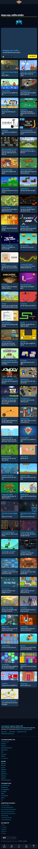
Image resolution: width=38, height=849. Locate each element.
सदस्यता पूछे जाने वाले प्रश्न (6, 748)
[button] (3, 56)
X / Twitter (4, 827)
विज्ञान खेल (3, 776)
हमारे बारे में (3, 744)
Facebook (3, 831)
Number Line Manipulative (7, 811)
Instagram (4, 829)
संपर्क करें (3, 756)
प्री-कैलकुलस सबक (5, 789)
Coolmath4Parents (6, 819)
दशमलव (3, 798)
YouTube (3, 833)
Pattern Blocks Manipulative (8, 813)
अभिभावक (3, 746)
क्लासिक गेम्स (4, 774)
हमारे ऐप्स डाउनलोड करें (6, 780)
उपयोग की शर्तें (12, 732)
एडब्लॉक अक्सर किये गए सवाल (7, 733)
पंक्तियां (2, 793)
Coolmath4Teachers (6, 817)
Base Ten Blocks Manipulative (8, 809)
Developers (4, 754)
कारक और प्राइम (4, 795)
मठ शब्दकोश (3, 791)
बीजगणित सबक (4, 787)
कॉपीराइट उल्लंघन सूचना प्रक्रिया (25, 729)
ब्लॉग (2, 752)
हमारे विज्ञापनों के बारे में (21, 732)
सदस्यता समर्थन (4, 750)
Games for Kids (5, 741)
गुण (2, 800)
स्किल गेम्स (3, 765)
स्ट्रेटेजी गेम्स (3, 763)
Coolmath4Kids (5, 805)
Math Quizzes (4, 815)
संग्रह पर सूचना (4, 732)
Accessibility (4, 758)
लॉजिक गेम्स (3, 769)
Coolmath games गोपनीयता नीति (12, 726)
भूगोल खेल (3, 778)
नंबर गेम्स (3, 767)
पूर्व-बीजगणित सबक (5, 785)
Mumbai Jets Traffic (11, 51)
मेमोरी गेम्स (3, 772)
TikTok (3, 825)
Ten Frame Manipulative (7, 807)
